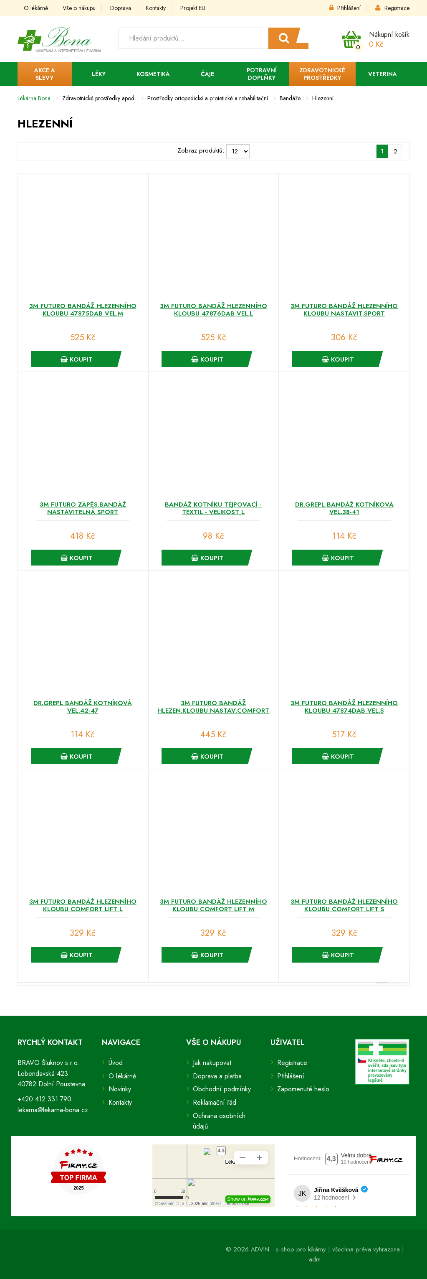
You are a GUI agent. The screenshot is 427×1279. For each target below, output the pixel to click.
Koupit (77, 359)
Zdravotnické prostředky (322, 74)
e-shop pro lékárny (300, 1249)
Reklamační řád (214, 1102)
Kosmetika (153, 74)
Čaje (207, 74)
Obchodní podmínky (222, 1089)
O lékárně (36, 8)
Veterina (382, 74)
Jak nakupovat (212, 1063)
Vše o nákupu (79, 8)
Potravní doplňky (262, 74)
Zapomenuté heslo (303, 1089)
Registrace (392, 8)
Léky (99, 74)
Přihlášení (345, 8)
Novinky (120, 1089)
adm (315, 1259)
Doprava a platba (217, 1076)
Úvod (116, 1063)
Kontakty (156, 8)
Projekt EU (192, 8)
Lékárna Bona (34, 98)
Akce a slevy (44, 74)
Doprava (120, 8)
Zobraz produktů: (200, 150)
